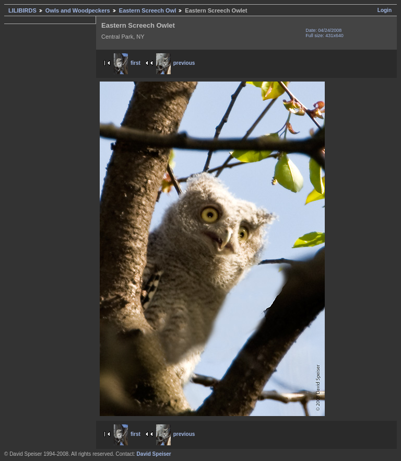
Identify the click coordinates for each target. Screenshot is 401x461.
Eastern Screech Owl (147, 10)
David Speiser (154, 454)
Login (385, 10)
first (127, 63)
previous (175, 63)
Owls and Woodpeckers (77, 10)
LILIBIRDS (22, 10)
